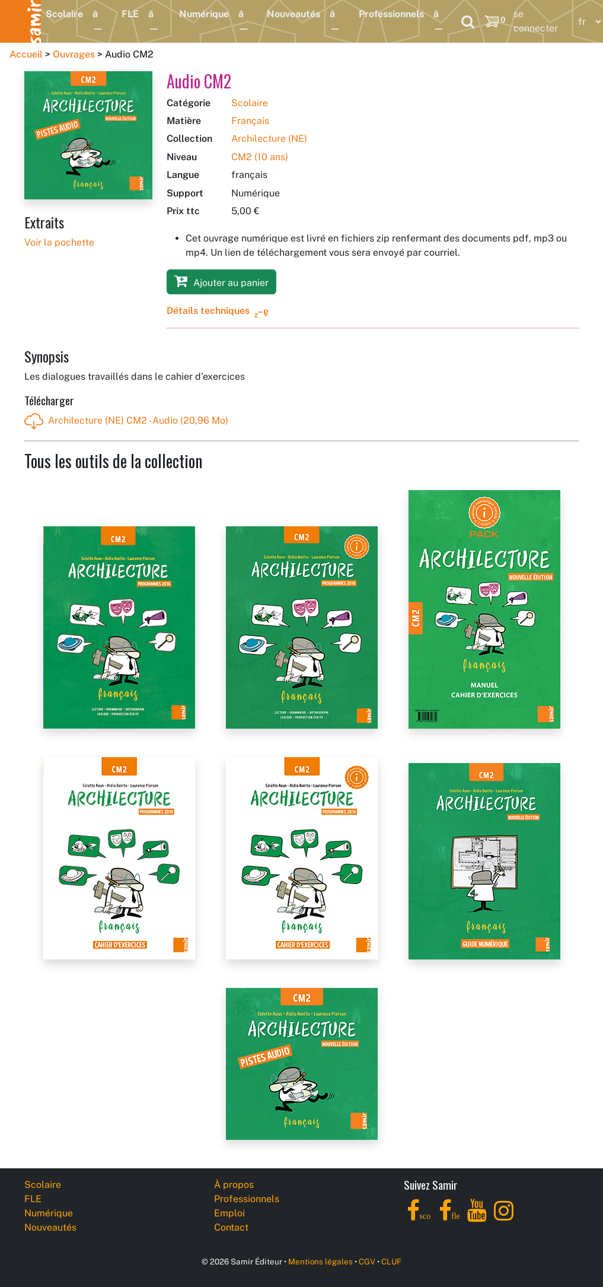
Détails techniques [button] (208, 310)
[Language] (587, 21)
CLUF (391, 1261)
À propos (234, 1184)
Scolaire (64, 14)
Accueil (26, 54)
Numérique (204, 14)
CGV (367, 1261)
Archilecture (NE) (269, 138)
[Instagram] (504, 1217)
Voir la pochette (59, 242)
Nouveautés (293, 14)
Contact (231, 1227)
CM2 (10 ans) (259, 157)
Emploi (229, 1213)
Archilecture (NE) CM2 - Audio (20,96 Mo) (126, 421)
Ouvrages (74, 54)
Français (250, 120)
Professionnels (391, 14)
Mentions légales (320, 1261)
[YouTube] (477, 1217)
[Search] (468, 21)
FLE (130, 14)
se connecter (535, 21)
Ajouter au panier (221, 281)
